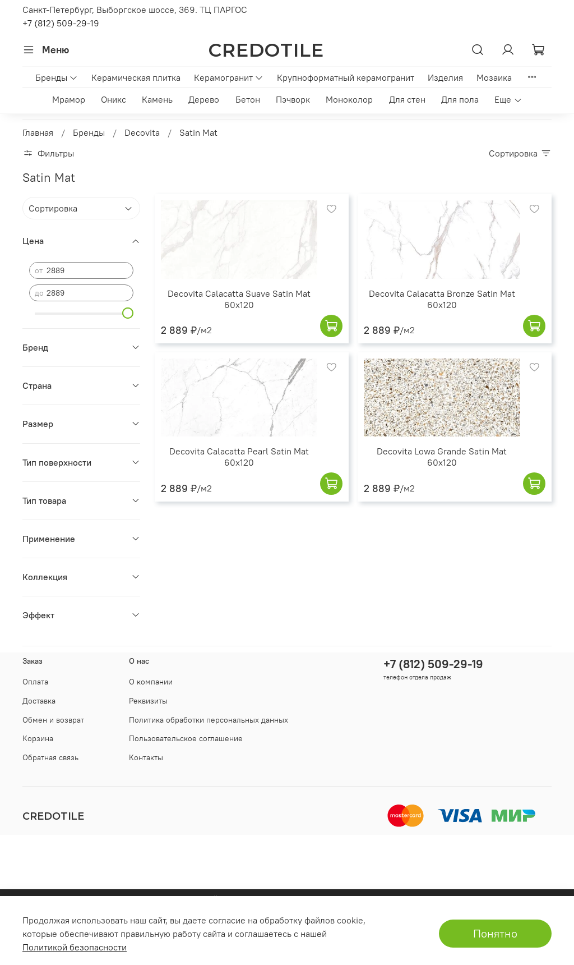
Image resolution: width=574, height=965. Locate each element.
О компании (151, 682)
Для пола (460, 99)
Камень (157, 99)
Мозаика (494, 77)
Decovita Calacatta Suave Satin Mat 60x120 (239, 299)
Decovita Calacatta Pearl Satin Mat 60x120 (239, 456)
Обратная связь (50, 757)
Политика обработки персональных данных (208, 720)
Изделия (445, 77)
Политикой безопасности (74, 947)
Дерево (203, 99)
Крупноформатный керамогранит (345, 77)
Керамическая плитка (135, 77)
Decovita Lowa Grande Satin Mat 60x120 (442, 456)
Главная (37, 132)
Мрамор (68, 99)
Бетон (247, 99)
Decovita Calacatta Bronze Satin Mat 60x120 (442, 299)
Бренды (56, 77)
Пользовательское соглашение (186, 738)
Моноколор (349, 99)
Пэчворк (293, 99)
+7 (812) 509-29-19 (60, 23)
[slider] (127, 313)
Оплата (35, 682)
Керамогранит (228, 77)
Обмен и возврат (53, 720)
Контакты (146, 757)
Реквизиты (148, 701)
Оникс (113, 99)
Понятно (495, 933)
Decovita (142, 132)
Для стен (407, 99)
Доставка (38, 701)
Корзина (37, 738)
